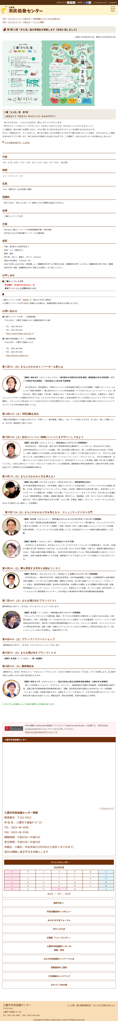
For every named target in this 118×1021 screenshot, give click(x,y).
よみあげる (113, 2)
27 (28, 889)
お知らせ (27, 18)
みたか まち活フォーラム (59, 920)
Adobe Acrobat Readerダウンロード (41, 732)
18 (106, 882)
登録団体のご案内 (59, 967)
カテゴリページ (14, 18)
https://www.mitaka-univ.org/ (20, 333)
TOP (4, 18)
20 (28, 885)
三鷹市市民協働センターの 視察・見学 (59, 948)
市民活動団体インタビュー (59, 911)
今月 (59, 893)
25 (106, 885)
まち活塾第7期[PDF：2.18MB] (17, 142)
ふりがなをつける (99, 2)
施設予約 (59, 902)
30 (74, 889)
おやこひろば (59, 928)
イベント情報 (38, 22)
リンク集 (71, 1005)
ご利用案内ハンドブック (59, 976)
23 (74, 885)
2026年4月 (59, 867)
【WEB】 (27, 299)
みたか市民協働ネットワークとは (59, 958)
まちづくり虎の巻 (59, 984)
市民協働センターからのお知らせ (46, 18)
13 (28, 882)
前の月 (50, 893)
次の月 (68, 893)
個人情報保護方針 (83, 1005)
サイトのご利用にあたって (104, 1005)
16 (74, 882)
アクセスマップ (107, 808)
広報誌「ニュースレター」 (59, 937)
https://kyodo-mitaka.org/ (17, 355)
